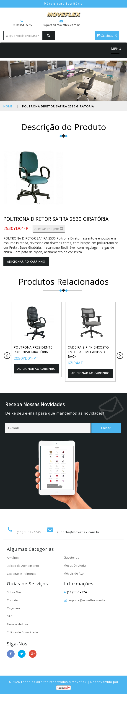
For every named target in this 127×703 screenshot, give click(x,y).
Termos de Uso (18, 633)
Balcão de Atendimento (24, 575)
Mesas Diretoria (75, 575)
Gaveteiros (72, 567)
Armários (13, 567)
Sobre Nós (15, 601)
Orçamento (15, 617)
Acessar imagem (48, 237)
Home (8, 115)
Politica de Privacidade (23, 641)
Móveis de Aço (75, 583)
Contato (13, 609)
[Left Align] (10, 44)
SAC (10, 625)
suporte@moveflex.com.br (62, 22)
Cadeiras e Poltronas (22, 583)
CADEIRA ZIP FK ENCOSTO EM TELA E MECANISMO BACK (88, 360)
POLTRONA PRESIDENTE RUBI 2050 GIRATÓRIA (33, 358)
